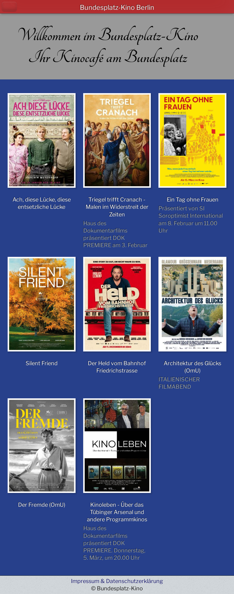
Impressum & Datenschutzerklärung (117, 581)
